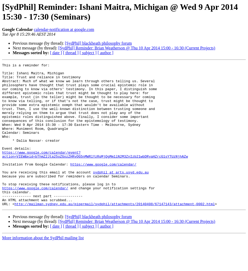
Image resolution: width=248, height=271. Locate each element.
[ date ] (56, 52)
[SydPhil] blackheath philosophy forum (98, 43)
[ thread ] (71, 52)
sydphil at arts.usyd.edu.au (121, 194)
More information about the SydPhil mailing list (43, 266)
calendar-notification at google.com (64, 29)
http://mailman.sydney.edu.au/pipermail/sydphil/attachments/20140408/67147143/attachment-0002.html (115, 232)
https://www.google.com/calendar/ (103, 184)
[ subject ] (88, 52)
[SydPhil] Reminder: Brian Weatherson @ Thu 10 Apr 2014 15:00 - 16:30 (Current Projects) (136, 48)
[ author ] (106, 52)
